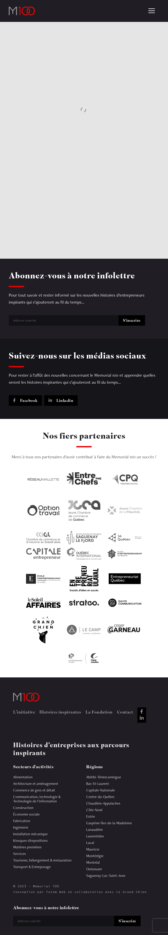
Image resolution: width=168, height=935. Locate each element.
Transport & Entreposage (32, 867)
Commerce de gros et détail (34, 790)
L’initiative (24, 712)
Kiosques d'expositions (30, 840)
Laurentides (95, 836)
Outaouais (94, 869)
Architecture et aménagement (35, 783)
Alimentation (23, 777)
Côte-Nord (94, 810)
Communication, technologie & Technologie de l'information (37, 798)
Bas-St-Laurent (97, 783)
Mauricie (92, 849)
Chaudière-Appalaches (103, 803)
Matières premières (27, 847)
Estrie (90, 816)
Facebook (25, 401)
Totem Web (56, 892)
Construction (23, 807)
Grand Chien (134, 892)
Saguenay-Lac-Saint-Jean (105, 875)
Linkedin (61, 401)
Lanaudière (94, 829)
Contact (125, 712)
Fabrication (21, 821)
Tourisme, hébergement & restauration (42, 860)
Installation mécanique (30, 834)
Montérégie (94, 856)
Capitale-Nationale (100, 790)
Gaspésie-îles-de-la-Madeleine (109, 823)
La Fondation (99, 712)
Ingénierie (20, 827)
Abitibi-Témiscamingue (103, 777)
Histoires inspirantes (60, 712)
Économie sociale (26, 814)
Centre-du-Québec (100, 796)
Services (19, 853)
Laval (90, 842)
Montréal (93, 862)
